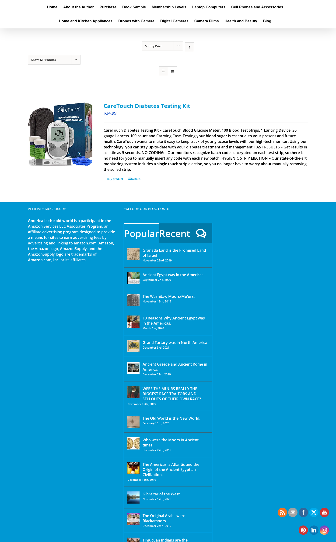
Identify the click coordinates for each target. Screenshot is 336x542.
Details (135, 179)
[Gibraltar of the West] (133, 497)
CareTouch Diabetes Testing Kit (147, 106)
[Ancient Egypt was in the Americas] (133, 278)
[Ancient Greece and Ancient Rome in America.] (133, 368)
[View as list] (172, 71)
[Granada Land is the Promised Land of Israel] (133, 254)
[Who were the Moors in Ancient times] (133, 443)
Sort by (153, 46)
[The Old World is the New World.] (133, 422)
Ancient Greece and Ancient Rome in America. (175, 367)
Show (43, 60)
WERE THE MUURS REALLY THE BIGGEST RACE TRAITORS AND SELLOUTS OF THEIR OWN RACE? (172, 393)
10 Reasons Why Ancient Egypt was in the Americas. (174, 321)
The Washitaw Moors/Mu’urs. (169, 296)
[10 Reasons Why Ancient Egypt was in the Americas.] (133, 322)
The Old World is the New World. (171, 418)
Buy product (115, 179)
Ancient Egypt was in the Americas (173, 274)
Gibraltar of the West (161, 494)
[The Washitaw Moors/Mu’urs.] (133, 300)
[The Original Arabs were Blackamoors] (133, 519)
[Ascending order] (189, 47)
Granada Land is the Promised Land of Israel (174, 253)
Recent (174, 233)
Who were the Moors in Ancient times (171, 442)
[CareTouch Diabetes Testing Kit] (60, 134)
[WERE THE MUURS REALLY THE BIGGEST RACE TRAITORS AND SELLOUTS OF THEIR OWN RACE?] (133, 392)
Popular (141, 233)
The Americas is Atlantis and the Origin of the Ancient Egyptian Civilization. (171, 469)
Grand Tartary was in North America (175, 342)
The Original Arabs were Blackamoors (164, 518)
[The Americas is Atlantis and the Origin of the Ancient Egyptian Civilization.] (133, 468)
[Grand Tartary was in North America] (133, 346)
